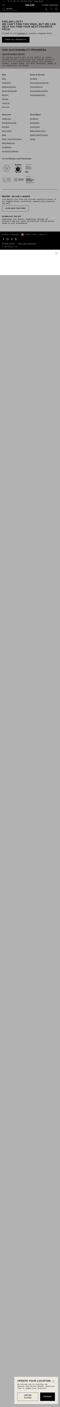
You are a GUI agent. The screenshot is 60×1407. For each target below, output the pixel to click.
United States (28, 1397)
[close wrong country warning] (56, 253)
